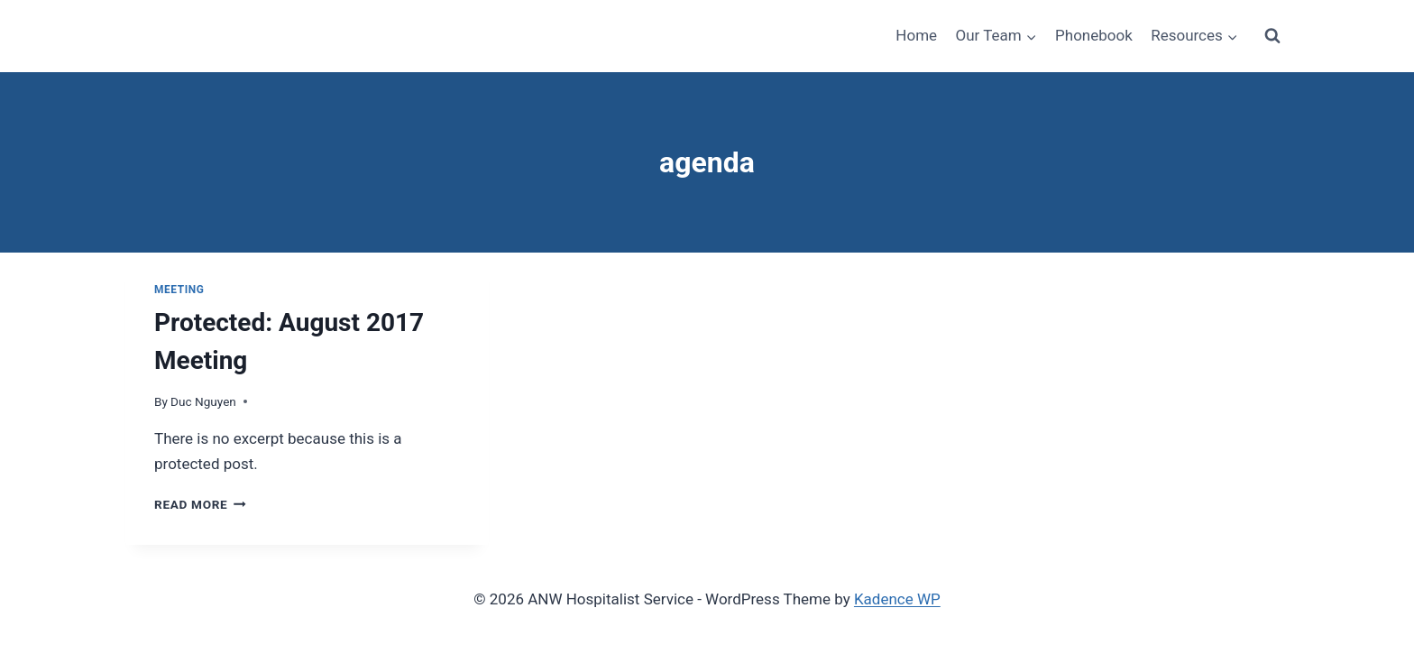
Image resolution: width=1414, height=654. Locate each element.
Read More (200, 504)
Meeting (179, 289)
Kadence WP (897, 599)
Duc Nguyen (203, 401)
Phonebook (1094, 35)
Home (916, 35)
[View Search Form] (1272, 36)
